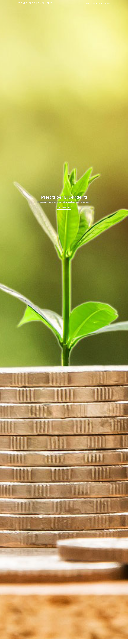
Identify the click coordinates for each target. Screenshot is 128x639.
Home (87, 3)
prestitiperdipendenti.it (34, 3)
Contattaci (107, 3)
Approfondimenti (97, 3)
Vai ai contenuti (64, 208)
